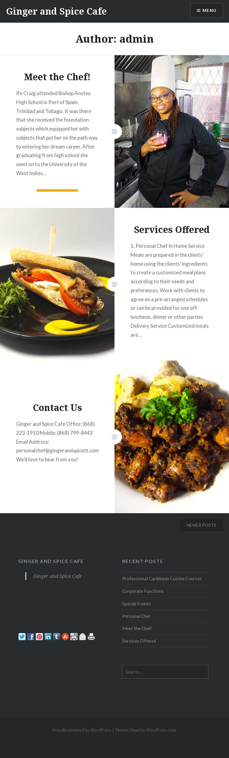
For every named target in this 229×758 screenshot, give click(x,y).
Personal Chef (136, 616)
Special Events (136, 603)
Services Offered (139, 640)
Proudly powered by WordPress (82, 729)
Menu (209, 10)
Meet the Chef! (137, 628)
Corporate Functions (143, 591)
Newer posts (201, 524)
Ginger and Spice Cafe (56, 11)
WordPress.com (161, 729)
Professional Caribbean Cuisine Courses (162, 578)
